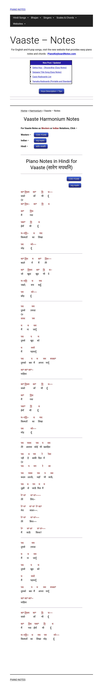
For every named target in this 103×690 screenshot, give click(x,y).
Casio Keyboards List (41, 77)
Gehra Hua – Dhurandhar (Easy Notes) (49, 67)
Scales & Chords (67, 18)
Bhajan (36, 18)
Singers (49, 18)
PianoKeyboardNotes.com (62, 53)
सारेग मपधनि (41, 146)
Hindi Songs (21, 18)
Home (24, 110)
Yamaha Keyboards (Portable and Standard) (52, 81)
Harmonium (35, 110)
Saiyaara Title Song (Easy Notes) (47, 72)
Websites (19, 24)
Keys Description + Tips (51, 91)
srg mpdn (40, 140)
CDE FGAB (41, 135)
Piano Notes (17, 9)
